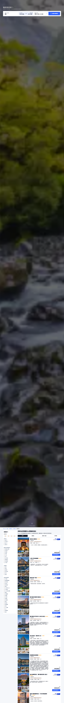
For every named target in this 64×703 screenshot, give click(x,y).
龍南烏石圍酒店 (33, 539)
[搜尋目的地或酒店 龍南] (11, 13)
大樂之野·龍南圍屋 (34, 554)
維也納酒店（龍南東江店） (36, 616)
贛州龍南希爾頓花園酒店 (35, 585)
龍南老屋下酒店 (33, 570)
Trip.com (4, 528)
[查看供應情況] (54, 13)
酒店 (7, 528)
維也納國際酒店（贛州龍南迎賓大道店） (39, 650)
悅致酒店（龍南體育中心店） (36, 681)
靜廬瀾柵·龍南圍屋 (34, 632)
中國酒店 (10, 528)
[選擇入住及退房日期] (22, 13)
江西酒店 (14, 528)
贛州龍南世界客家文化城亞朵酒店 (37, 601)
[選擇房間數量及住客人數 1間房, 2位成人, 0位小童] (41, 13)
